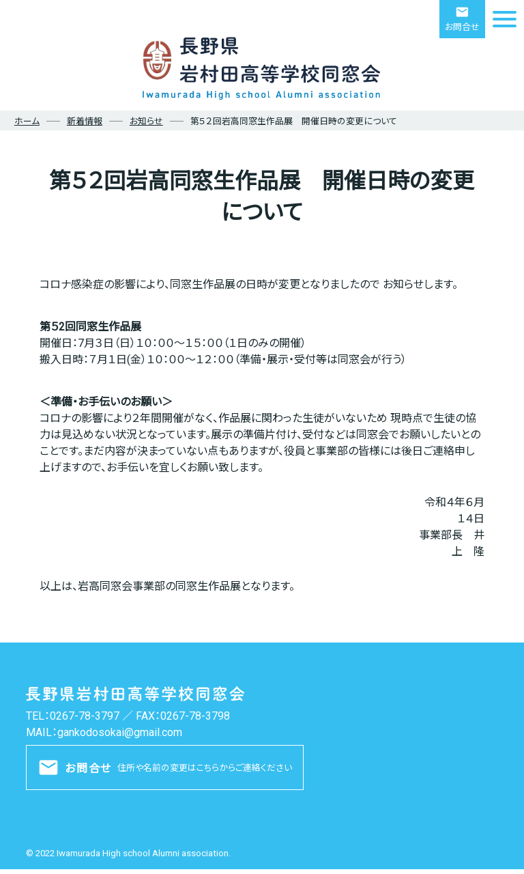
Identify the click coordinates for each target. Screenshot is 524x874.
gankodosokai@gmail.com (119, 732)
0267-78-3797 (84, 715)
